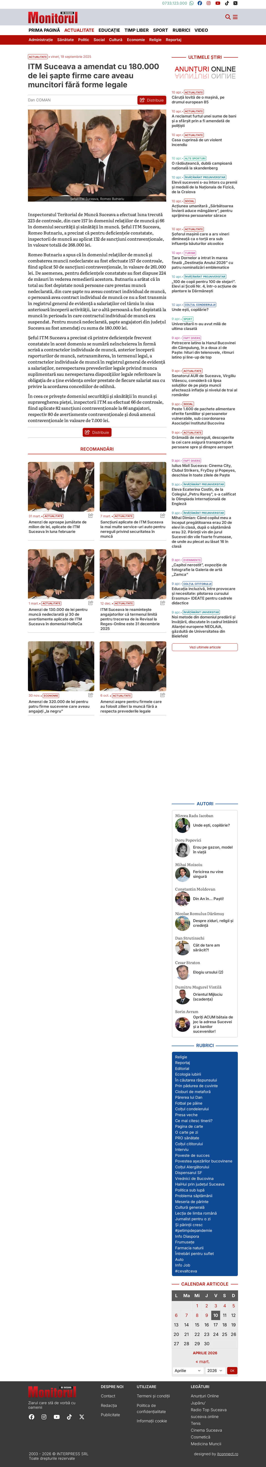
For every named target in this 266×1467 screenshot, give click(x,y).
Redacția (109, 1405)
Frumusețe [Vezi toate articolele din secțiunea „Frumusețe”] (184, 1242)
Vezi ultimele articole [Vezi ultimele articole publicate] (205, 647)
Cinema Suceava (206, 1430)
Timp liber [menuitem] (136, 30)
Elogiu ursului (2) (208, 972)
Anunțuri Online (205, 1396)
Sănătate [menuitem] (65, 39)
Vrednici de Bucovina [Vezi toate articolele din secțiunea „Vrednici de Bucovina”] (194, 1178)
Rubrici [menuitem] (181, 30)
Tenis (196, 1423)
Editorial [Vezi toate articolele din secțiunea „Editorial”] (182, 1068)
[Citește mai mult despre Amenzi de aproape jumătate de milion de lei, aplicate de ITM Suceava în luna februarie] (61, 487)
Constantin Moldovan (195, 889)
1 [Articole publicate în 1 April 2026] (197, 1305)
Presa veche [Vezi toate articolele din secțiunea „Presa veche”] (186, 1115)
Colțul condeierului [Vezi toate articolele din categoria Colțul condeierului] (200, 304)
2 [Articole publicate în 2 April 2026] (206, 1305)
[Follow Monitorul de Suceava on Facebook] (31, 1416)
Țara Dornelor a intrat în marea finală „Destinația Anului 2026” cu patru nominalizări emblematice (202, 263)
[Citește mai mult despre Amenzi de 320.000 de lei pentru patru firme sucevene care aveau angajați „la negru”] (61, 666)
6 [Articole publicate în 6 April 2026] (176, 1315)
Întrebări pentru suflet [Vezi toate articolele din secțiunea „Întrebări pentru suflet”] (194, 1253)
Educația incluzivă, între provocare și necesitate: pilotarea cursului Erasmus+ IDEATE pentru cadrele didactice (203, 595)
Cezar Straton (187, 962)
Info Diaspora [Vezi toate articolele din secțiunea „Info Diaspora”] (187, 1236)
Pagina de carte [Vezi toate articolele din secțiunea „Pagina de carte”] (189, 1126)
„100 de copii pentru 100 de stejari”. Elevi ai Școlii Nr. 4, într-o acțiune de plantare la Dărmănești (204, 286)
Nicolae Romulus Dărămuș (199, 913)
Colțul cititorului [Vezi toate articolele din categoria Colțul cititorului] (197, 584)
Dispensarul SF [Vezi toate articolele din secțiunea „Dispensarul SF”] (188, 1172)
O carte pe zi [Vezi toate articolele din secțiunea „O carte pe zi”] (186, 1132)
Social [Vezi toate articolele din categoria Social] (189, 201)
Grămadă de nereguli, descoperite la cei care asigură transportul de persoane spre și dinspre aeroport (203, 442)
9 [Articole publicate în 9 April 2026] (206, 1315)
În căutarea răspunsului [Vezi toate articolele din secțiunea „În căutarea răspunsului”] (196, 1080)
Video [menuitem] (201, 30)
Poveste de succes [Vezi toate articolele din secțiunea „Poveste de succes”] (192, 1155)
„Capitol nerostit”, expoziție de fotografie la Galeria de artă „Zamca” (199, 570)
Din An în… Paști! (208, 898)
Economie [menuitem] (136, 39)
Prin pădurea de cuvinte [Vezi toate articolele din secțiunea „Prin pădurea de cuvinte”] (196, 1086)
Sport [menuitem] (160, 30)
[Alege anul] (215, 1371)
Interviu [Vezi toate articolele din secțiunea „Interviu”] (182, 1149)
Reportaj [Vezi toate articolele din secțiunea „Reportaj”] (182, 1062)
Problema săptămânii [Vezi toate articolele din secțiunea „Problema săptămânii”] (193, 1196)
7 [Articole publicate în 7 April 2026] (186, 1315)
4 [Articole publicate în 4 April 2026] (224, 1305)
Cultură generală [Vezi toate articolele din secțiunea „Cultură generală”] (189, 1207)
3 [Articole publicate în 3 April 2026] (215, 1305)
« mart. (203, 1361)
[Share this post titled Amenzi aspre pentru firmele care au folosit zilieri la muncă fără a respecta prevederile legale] (161, 696)
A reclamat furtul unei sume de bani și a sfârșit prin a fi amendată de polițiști (204, 121)
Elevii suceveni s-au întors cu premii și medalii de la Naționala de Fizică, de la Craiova (204, 187)
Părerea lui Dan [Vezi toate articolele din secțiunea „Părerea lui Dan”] (188, 1097)
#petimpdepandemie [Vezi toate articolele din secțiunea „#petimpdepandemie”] (193, 1230)
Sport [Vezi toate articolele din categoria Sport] (188, 319)
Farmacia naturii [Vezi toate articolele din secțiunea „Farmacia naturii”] (189, 1248)
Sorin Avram (186, 1011)
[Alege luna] (188, 1371)
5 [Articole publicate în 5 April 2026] (233, 1305)
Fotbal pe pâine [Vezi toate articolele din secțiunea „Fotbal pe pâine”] (188, 1103)
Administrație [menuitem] (41, 39)
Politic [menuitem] (83, 39)
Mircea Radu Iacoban (194, 815)
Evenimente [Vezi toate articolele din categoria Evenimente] (192, 560)
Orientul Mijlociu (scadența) (207, 996)
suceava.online (205, 1416)
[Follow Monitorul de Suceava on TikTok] (69, 1416)
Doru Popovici (188, 840)
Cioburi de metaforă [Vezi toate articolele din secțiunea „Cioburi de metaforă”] (193, 1091)
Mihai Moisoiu (188, 864)
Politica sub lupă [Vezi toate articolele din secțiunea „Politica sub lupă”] (189, 1190)
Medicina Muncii (206, 1443)
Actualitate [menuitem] (79, 30)
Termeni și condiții (153, 1396)
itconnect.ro (227, 1454)
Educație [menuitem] (109, 30)
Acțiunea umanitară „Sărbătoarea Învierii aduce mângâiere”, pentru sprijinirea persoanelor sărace (202, 211)
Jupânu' (198, 1403)
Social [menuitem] (99, 39)
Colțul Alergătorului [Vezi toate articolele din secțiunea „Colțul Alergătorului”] (192, 1167)
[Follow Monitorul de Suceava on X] (82, 1416)
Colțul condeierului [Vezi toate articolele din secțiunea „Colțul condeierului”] (192, 1109)
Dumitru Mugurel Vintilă (198, 987)
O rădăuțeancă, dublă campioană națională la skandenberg (202, 165)
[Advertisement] (204, 726)
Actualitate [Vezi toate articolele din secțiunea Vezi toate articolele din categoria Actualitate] (38, 57)
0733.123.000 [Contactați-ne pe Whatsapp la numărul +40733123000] (178, 3)
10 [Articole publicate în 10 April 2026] (215, 1315)
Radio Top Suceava (209, 1409)
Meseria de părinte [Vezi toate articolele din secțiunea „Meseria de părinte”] (192, 1201)
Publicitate (110, 1414)
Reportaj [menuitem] (173, 39)
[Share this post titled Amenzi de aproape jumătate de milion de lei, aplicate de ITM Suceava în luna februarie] (89, 516)
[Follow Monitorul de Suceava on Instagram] (44, 1416)
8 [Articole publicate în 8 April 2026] (197, 1315)
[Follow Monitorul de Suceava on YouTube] (57, 1416)
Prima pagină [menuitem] (44, 30)
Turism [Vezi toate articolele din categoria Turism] (190, 253)
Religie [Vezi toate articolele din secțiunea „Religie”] (181, 1057)
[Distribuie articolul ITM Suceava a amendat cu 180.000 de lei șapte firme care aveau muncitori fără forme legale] (151, 100)
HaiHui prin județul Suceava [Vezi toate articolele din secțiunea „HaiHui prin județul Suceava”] (199, 1184)
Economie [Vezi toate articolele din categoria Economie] (51, 695)
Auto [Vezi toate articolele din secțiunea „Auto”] (179, 1259)
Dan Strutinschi (189, 938)
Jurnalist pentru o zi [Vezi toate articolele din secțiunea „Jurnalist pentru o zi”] (193, 1219)
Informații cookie (152, 1420)
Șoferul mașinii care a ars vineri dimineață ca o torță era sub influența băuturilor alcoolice (200, 239)
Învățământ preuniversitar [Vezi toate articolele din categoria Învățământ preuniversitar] (205, 177)
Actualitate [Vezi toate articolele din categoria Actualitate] (53, 516)
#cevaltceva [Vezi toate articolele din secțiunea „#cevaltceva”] (186, 1271)
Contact (108, 1396)
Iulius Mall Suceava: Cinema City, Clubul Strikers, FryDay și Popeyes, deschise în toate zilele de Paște (204, 470)
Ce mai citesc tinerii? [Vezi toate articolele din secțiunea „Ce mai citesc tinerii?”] (194, 1120)
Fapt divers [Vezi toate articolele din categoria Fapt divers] (192, 338)
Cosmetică (200, 1437)
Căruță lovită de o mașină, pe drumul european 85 (198, 99)
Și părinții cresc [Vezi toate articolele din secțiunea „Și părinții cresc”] (189, 1225)
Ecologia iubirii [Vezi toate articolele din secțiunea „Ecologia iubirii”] (188, 1074)
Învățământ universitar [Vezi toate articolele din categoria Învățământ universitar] (201, 612)
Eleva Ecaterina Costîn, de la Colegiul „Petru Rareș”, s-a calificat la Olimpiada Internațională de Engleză (204, 496)
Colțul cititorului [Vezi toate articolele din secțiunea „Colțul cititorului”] (189, 1144)
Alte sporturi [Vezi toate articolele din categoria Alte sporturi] (195, 158)
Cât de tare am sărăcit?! (206, 947)
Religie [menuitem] (155, 39)
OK (232, 1370)
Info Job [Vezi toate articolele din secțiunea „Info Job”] (182, 1265)
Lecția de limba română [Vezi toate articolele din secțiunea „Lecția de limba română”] (196, 1213)
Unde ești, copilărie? (190, 309)
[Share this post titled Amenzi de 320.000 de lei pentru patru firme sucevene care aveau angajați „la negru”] (89, 696)
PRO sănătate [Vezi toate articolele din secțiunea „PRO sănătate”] (187, 1138)
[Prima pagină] (53, 16)
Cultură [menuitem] (115, 39)
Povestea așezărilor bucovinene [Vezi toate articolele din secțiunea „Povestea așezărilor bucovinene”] (203, 1161)
